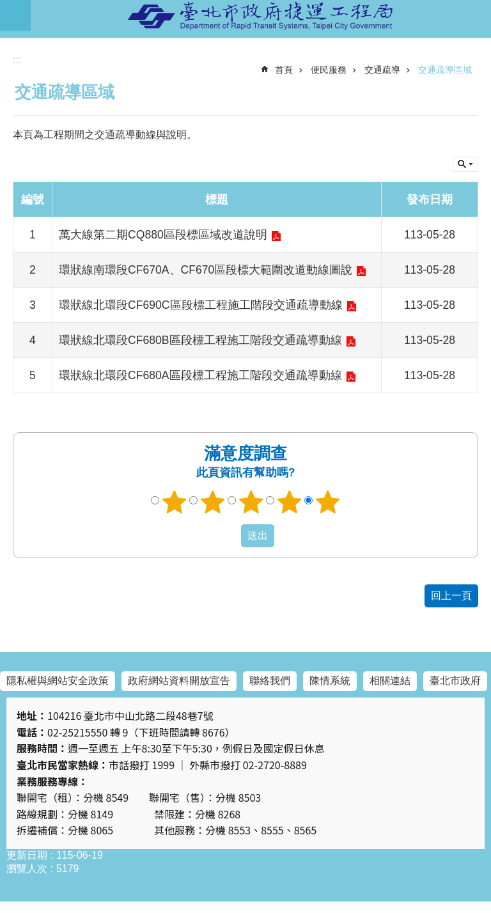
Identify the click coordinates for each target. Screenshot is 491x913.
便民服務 (329, 70)
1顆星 (174, 502)
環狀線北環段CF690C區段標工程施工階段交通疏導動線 (201, 305)
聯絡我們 (269, 680)
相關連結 (390, 680)
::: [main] (17, 59)
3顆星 (251, 502)
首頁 (284, 70)
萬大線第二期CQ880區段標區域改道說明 (163, 234)
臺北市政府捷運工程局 (261, 15)
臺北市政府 (455, 680)
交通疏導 (382, 70)
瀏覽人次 (26, 868)
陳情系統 (329, 680)
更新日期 (26, 855)
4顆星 (289, 502)
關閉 (465, 164)
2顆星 (213, 502)
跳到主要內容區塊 (6, 6)
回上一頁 (451, 595)
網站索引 (15, 15)
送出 (229, 536)
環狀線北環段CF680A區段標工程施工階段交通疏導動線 (200, 375)
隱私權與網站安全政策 (57, 680)
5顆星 (328, 502)
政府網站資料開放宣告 (179, 680)
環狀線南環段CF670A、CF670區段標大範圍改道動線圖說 (205, 269)
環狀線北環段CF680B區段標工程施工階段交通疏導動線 (200, 340)
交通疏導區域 (445, 70)
